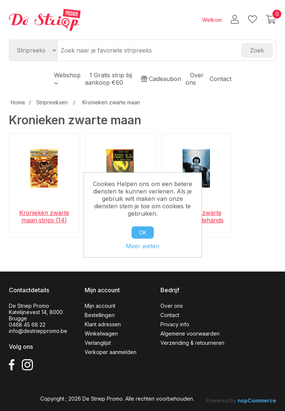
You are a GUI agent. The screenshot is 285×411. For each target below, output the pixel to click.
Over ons (195, 78)
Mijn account (100, 306)
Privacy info (174, 324)
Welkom (212, 20)
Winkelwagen (101, 333)
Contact (220, 78)
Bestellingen (100, 315)
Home (18, 102)
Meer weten (142, 246)
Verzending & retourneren (192, 343)
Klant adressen (103, 324)
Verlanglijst (98, 343)
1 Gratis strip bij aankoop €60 (108, 78)
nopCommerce (257, 400)
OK (142, 232)
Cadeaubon (161, 78)
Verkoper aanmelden (110, 352)
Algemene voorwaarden (190, 333)
